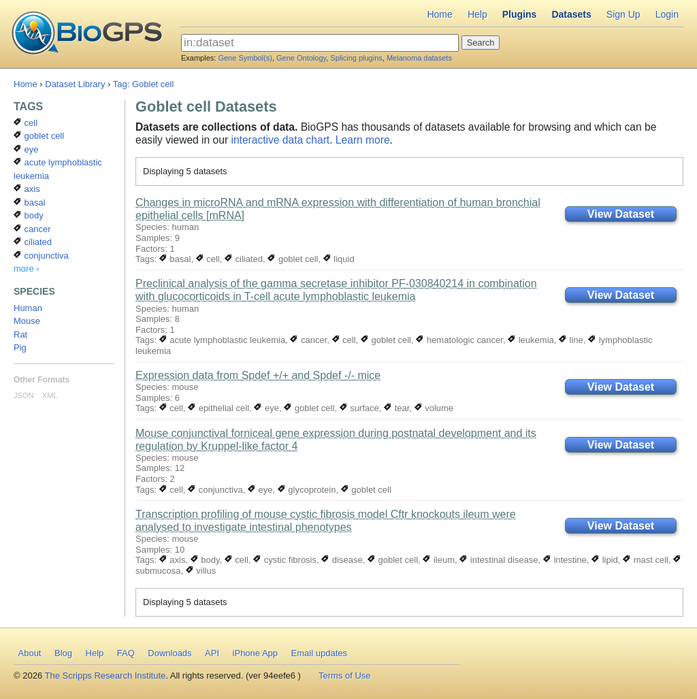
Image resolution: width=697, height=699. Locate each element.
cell (208, 259)
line (571, 340)
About (30, 653)
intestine (565, 560)
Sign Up (623, 14)
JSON (23, 395)
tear (396, 408)
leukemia (531, 340)
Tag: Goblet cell (143, 84)
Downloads (169, 653)
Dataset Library (75, 84)
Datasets (571, 14)
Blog (63, 653)
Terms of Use (345, 675)
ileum (439, 560)
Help (477, 14)
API (212, 653)
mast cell (645, 560)
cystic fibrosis (285, 560)
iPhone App (255, 653)
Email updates (319, 653)
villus (201, 571)
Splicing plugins (356, 58)
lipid (604, 560)
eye (266, 408)
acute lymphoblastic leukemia (222, 340)
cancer (308, 340)
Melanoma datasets (419, 58)
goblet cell (293, 259)
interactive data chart (280, 140)
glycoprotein (307, 490)
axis (172, 560)
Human (28, 308)
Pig (20, 347)
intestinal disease (498, 560)
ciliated (244, 259)
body (205, 560)
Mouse (27, 321)
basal (175, 259)
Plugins (519, 14)
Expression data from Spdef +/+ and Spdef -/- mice (257, 375)
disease (341, 560)
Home (439, 14)
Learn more (363, 140)
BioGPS (87, 34)
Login (667, 14)
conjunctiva (215, 490)
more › (26, 268)
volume (434, 408)
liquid (339, 259)
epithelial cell (218, 408)
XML (50, 395)
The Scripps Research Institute (105, 675)
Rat (20, 334)
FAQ (126, 653)
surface (359, 408)
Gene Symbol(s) (245, 58)
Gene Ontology (301, 58)
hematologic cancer (459, 340)
